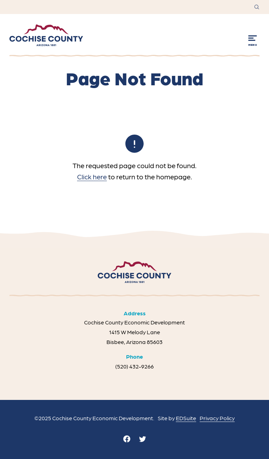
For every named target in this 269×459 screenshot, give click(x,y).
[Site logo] (46, 35)
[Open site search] (257, 7)
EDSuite (186, 418)
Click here (92, 176)
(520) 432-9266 (134, 366)
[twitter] (142, 439)
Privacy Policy (217, 418)
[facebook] (126, 439)
